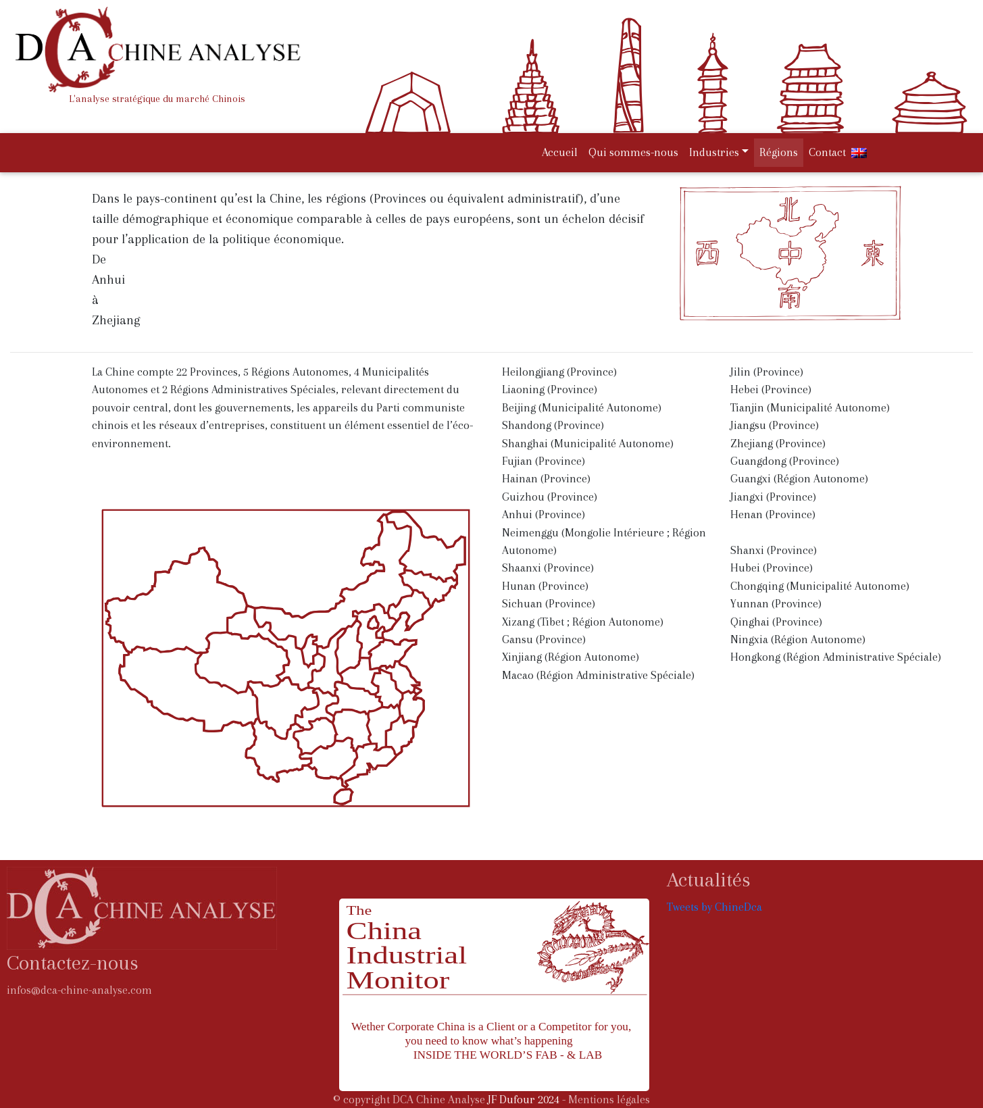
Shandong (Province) (553, 425)
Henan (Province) (772, 514)
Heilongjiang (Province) (559, 372)
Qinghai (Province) (776, 621)
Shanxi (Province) (773, 550)
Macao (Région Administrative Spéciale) (598, 675)
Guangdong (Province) (784, 461)
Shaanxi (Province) (548, 567)
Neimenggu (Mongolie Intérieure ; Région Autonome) (604, 541)
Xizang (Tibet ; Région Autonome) (582, 621)
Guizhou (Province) (549, 496)
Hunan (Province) (545, 586)
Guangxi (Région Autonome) (799, 478)
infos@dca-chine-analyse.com (79, 990)
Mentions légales (609, 1099)
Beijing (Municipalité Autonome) (581, 407)
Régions (778, 152)
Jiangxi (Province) (773, 496)
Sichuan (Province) (548, 603)
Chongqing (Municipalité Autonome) (819, 586)
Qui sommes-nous (633, 152)
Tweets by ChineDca (714, 907)
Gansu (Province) (544, 639)
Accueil (562, 151)
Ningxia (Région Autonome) (797, 639)
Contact (827, 152)
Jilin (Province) (766, 372)
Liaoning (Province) (549, 389)
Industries (714, 152)
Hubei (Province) (771, 567)
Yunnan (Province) (776, 603)
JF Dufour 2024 (523, 1099)
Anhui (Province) (543, 514)
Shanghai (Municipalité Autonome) (588, 443)
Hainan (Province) (546, 478)
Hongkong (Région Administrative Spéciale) (835, 657)
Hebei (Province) (770, 389)
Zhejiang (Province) (778, 443)
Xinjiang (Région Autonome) (570, 657)
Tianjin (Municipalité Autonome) (810, 407)
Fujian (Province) (543, 461)
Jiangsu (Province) (774, 425)
